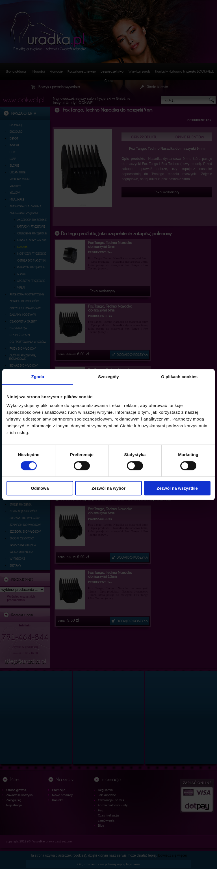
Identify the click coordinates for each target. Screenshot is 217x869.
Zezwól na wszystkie (177, 488)
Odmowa (40, 488)
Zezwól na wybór (108, 488)
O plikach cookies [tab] (179, 376)
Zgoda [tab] (37, 376)
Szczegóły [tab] (108, 376)
